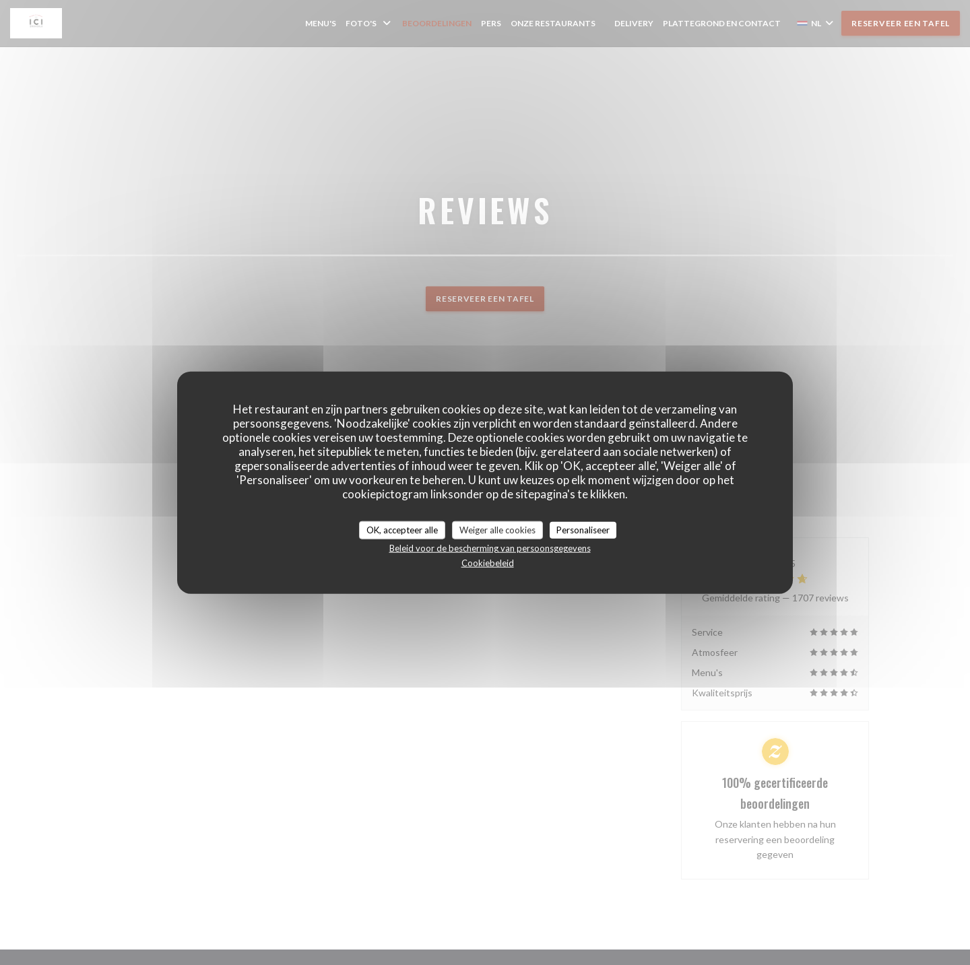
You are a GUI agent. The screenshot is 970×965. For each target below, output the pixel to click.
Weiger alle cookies (497, 529)
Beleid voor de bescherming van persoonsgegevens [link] (490, 548)
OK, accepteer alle (402, 529)
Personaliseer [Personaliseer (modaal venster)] (583, 529)
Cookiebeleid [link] (487, 563)
